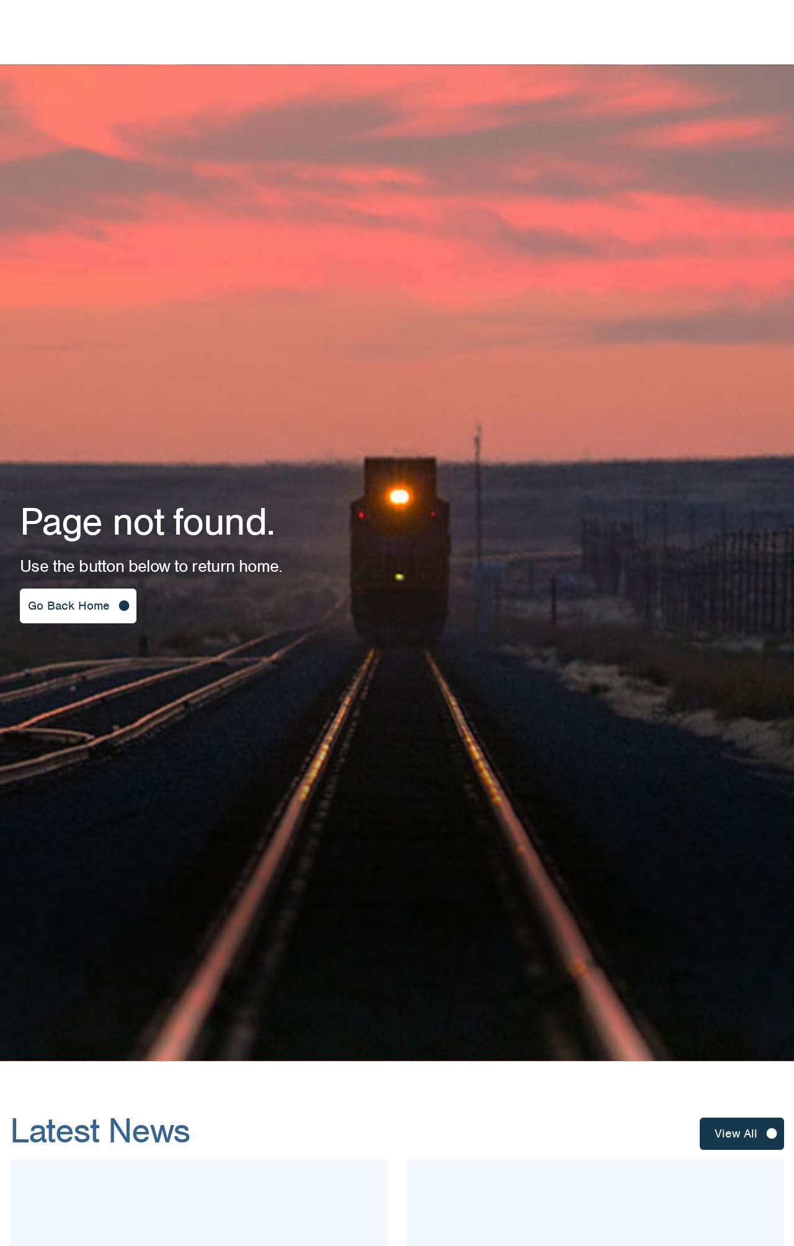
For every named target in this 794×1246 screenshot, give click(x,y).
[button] (78, 606)
